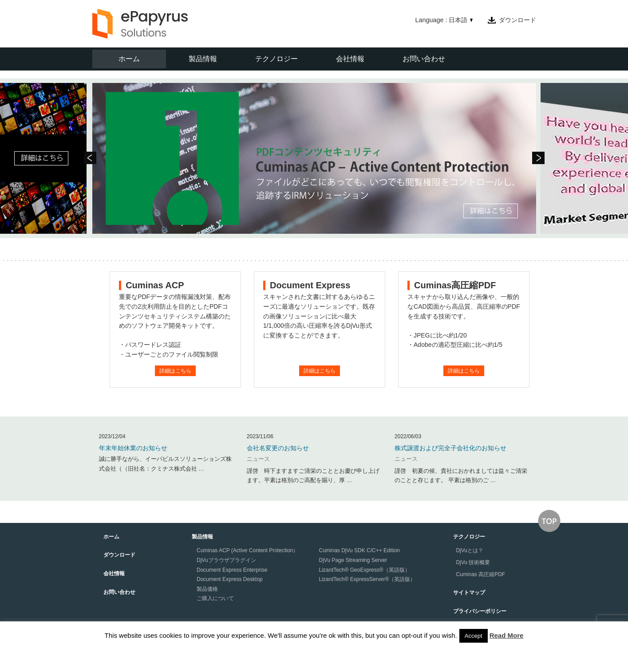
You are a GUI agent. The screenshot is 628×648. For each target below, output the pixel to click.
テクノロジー (276, 59)
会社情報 (350, 59)
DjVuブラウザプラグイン (226, 560)
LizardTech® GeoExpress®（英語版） (364, 570)
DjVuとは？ (469, 550)
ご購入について (215, 598)
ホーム (129, 59)
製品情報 (203, 59)
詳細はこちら (175, 371)
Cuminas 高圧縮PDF (480, 574)
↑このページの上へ (549, 521)
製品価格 (207, 589)
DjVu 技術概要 (473, 562)
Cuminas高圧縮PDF (455, 285)
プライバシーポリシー (479, 611)
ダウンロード (517, 20)
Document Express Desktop (230, 579)
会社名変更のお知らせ (278, 448)
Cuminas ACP (155, 285)
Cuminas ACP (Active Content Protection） (247, 550)
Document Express (310, 285)
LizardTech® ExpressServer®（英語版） (367, 579)
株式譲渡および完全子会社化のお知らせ (450, 448)
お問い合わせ (424, 59)
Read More (507, 635)
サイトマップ (469, 592)
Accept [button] (473, 635)
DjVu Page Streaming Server (353, 560)
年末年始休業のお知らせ (133, 448)
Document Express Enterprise (232, 570)
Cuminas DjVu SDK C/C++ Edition (359, 550)
